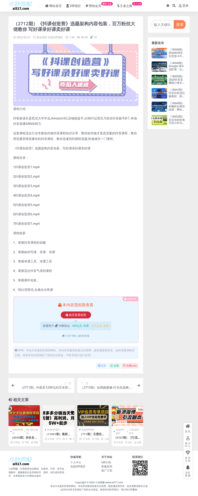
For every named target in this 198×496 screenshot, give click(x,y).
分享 (102, 365)
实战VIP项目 (55, 37)
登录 (184, 5)
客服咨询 (106, 466)
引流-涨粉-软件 (134, 431)
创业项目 (42, 37)
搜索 (180, 24)
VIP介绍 (106, 462)
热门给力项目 (32, 431)
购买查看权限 (76, 314)
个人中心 (75, 462)
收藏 (114, 365)
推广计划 (106, 470)
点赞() (130, 365)
